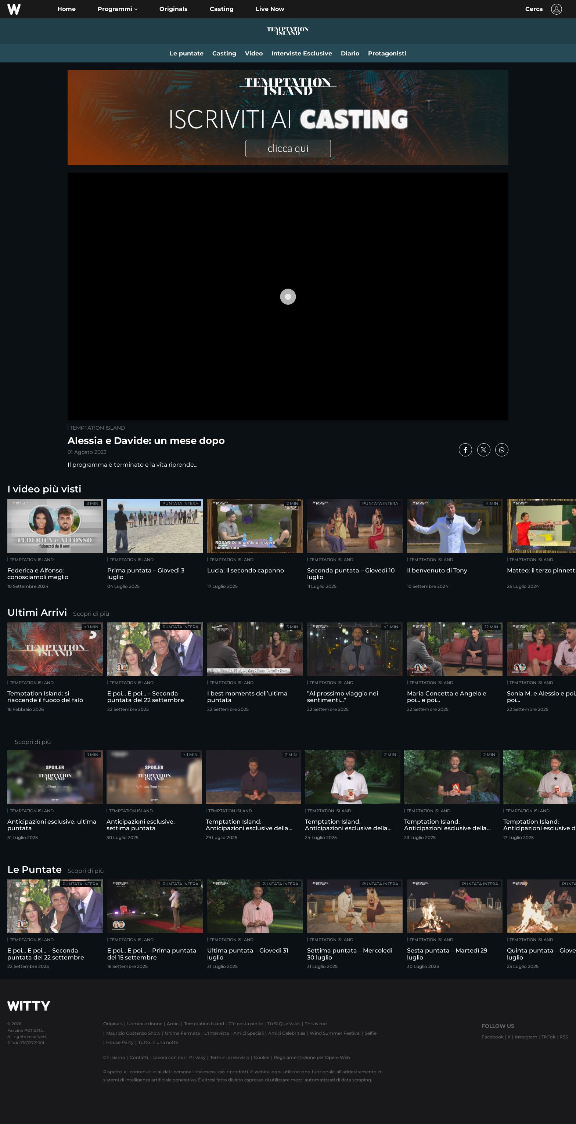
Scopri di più (91, 613)
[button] (117, 9)
